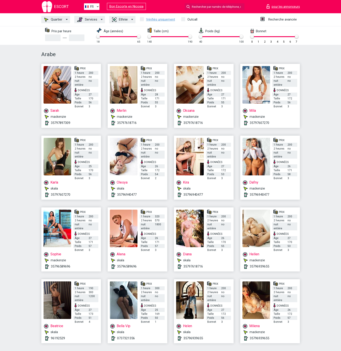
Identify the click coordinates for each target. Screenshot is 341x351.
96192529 (58, 338)
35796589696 (60, 266)
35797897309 (60, 123)
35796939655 (259, 266)
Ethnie (120, 19)
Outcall (192, 19)
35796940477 (127, 195)
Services (87, 19)
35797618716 (127, 123)
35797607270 (259, 123)
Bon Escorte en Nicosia (126, 6)
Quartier (53, 19)
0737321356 (126, 338)
